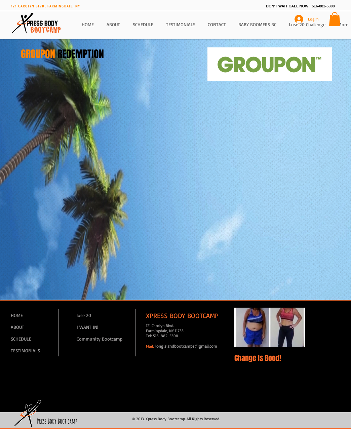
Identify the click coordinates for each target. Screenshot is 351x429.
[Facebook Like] (20, 184)
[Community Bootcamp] (100, 339)
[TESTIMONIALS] (34, 350)
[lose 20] (100, 315)
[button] (335, 19)
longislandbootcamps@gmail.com (186, 346)
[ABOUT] (34, 327)
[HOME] (34, 315)
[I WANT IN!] (100, 327)
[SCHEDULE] (34, 339)
